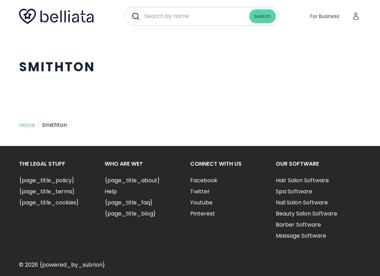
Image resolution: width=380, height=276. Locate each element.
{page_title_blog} (130, 214)
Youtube (201, 202)
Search (262, 16)
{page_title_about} (132, 180)
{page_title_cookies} (49, 202)
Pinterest (202, 214)
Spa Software (294, 191)
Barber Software (298, 225)
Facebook (203, 180)
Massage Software (301, 236)
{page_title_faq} (129, 202)
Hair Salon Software (302, 180)
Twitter (200, 191)
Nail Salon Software (302, 202)
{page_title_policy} (46, 180)
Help (111, 191)
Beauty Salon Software (306, 214)
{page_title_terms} (47, 191)
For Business (324, 16)
